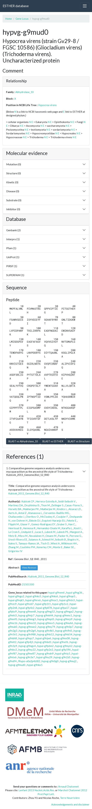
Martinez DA (15, 505)
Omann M (50, 535)
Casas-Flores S (73, 505)
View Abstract (29, 567)
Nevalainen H (36, 535)
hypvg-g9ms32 (27, 623)
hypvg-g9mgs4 (27, 645)
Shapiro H (72, 539)
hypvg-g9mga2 (65, 611)
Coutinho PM (27, 547)
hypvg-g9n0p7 (65, 626)
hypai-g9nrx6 (33, 600)
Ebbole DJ (34, 520)
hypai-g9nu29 (44, 657)
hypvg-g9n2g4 (27, 630)
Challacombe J (16, 516)
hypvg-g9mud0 (16, 664)
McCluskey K (47, 516)
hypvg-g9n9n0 (63, 630)
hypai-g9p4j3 (25, 642)
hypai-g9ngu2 (16, 596)
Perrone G (75, 535)
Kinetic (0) (12, 182)
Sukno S (12, 543)
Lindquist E (27, 531)
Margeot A (76, 531)
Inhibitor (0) (13, 209)
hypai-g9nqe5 (67, 596)
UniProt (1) (12, 257)
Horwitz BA (14, 509)
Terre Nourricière (70, 797)
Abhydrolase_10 (24, 92)
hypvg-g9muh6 (64, 623)
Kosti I (77, 528)
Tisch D (45, 543)
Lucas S (39, 531)
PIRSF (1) (11, 266)
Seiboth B (60, 539)
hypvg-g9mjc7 (26, 615)
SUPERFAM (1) (15, 275)
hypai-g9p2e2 (45, 649)
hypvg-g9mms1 (63, 615)
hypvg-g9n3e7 (26, 657)
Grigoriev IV (15, 551)
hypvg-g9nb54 (63, 634)
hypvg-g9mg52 (46, 611)
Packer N (63, 535)
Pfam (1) (11, 248)
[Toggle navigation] (84, 6)
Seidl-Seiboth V (66, 501)
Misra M (22, 535)
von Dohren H (19, 520)
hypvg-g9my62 (63, 645)
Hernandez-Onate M (48, 528)
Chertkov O (32, 516)
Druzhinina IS (31, 505)
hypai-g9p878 (44, 607)
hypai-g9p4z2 (26, 607)
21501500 (28, 584)
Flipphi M (13, 524)
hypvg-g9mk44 (44, 615)
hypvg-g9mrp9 (64, 619)
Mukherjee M (47, 509)
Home (8, 18)
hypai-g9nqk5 (16, 600)
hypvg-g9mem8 (27, 611)
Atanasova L (35, 512)
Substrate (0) (13, 200)
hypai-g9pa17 (61, 607)
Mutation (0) (13, 164)
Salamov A (34, 539)
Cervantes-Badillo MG (56, 512)
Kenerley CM (44, 547)
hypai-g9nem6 (56, 592)
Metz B (12, 535)
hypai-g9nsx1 (50, 600)
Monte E (57, 547)
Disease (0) (12, 191)
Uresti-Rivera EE (17, 539)
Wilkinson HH (69, 543)
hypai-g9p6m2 (45, 645)
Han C (71, 524)
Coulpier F (62, 516)
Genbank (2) (13, 230)
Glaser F (25, 524)
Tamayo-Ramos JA (28, 543)
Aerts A (12, 512)
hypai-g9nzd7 (26, 603)
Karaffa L (67, 528)
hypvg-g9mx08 (61, 638)
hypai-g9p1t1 (43, 603)
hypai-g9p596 (63, 649)
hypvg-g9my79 (46, 626)
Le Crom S (13, 531)
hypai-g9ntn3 (67, 600)
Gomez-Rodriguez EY (43, 524)
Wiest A (55, 543)
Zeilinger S (57, 505)
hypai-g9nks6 (50, 596)
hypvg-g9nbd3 (43, 642)
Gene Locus (22, 18)
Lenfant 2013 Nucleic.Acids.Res (36, 790)
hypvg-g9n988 (27, 634)
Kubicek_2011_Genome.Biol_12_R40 (28, 493)
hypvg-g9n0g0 (50, 661)
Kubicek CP (27, 501)
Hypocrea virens (47, 105)
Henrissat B (14, 528)
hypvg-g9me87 (27, 653)
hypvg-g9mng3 (27, 619)
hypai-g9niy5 (62, 653)
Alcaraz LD (74, 509)
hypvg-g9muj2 (68, 661)
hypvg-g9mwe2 (27, 626)
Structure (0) (13, 173)
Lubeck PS (62, 531)
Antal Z (22, 512)
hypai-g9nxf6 (60, 642)
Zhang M (13, 547)
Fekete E (71, 520)
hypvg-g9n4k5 (45, 630)
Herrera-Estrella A (46, 501)
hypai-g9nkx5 (34, 664)
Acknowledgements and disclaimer (70, 804)
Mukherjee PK (31, 509)
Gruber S (62, 524)
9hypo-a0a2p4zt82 (29, 661)
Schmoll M (47, 539)
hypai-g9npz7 (26, 638)
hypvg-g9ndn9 (45, 653)
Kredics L (62, 509)
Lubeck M (50, 531)
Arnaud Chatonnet (68, 786)
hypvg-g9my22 (27, 649)
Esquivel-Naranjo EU (53, 520)
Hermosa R (29, 528)
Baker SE (69, 547)
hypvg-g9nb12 (45, 634)
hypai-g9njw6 (43, 638)
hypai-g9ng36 (74, 592)
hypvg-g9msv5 (46, 623)
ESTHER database (16, 6)
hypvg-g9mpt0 (45, 619)
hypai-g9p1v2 (60, 603)
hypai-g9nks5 (33, 596)
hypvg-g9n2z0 (62, 657)
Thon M (45, 505)
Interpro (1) (13, 239)
